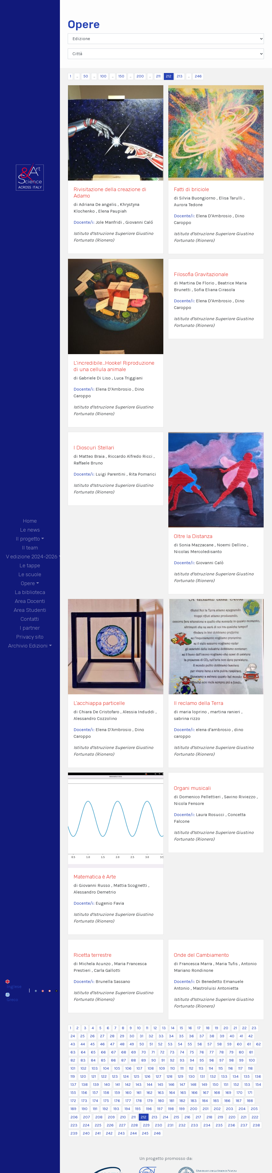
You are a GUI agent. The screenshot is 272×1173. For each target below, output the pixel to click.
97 (221, 1060)
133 (224, 1076)
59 (229, 1044)
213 (180, 76)
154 (258, 1084)
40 (232, 1036)
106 (128, 1068)
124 (126, 1076)
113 (201, 1068)
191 (95, 1108)
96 (211, 1060)
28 (112, 1036)
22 (244, 1028)
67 (113, 1052)
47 (112, 1044)
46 (102, 1044)
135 (247, 1076)
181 (171, 1100)
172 (73, 1100)
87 (123, 1060)
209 (111, 1117)
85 (103, 1060)
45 (92, 1044)
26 (92, 1036)
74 (182, 1052)
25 (82, 1036)
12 (155, 1028)
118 (250, 1068)
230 (158, 1125)
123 (115, 1076)
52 (160, 1044)
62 (258, 1044)
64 (83, 1052)
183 (194, 1100)
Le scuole (29, 574)
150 (121, 76)
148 (193, 1084)
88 (133, 1060)
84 (93, 1060)
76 (201, 1052)
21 (235, 1028)
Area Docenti (30, 601)
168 (217, 1092)
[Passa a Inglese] (13, 984)
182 (182, 1100)
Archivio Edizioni (28, 646)
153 (247, 1084)
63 (73, 1052)
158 (106, 1092)
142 (128, 1084)
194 (127, 1108)
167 (206, 1092)
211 (158, 76)
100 (103, 76)
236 (231, 1125)
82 (73, 1060)
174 (95, 1100)
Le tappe (30, 565)
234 (206, 1125)
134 (236, 1076)
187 (239, 1100)
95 (202, 1060)
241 (98, 1133)
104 (106, 1068)
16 (190, 1028)
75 (192, 1052)
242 (109, 1133)
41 (241, 1036)
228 (134, 1125)
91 (163, 1060)
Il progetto (28, 539)
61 (249, 1044)
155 (73, 1092)
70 (143, 1052)
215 (176, 1117)
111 (182, 1068)
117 (240, 1068)
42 (250, 1036)
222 (255, 1117)
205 (254, 1108)
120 (83, 1076)
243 (121, 1133)
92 (172, 1060)
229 (146, 1125)
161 (139, 1092)
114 (211, 1068)
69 (133, 1052)
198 (171, 1108)
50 (85, 76)
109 (162, 1068)
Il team (30, 547)
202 (217, 1108)
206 (74, 1117)
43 (73, 1044)
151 (226, 1084)
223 (74, 1125)
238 (256, 1125)
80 (241, 1052)
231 (170, 1125)
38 (211, 1036)
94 (192, 1060)
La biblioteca (30, 592)
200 (140, 76)
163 (161, 1092)
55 (190, 1044)
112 (191, 1068)
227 (122, 1125)
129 (180, 1076)
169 (228, 1092)
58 (219, 1044)
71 (153, 1052)
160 (128, 1092)
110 (172, 1068)
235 (219, 1125)
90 (153, 1060)
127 (158, 1076)
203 (229, 1108)
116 (230, 1068)
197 (160, 1108)
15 (181, 1028)
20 (226, 1028)
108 (151, 1068)
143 (139, 1084)
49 (132, 1044)
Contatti (30, 619)
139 (96, 1084)
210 (123, 1117)
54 (180, 1044)
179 (150, 1100)
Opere (28, 583)
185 (216, 1100)
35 (181, 1036)
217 (198, 1117)
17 (199, 1028)
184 (205, 1100)
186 (227, 1100)
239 (74, 1133)
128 (170, 1076)
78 (221, 1052)
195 (138, 1108)
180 (161, 1100)
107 (139, 1068)
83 (83, 1060)
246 (198, 76)
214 (165, 1117)
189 (73, 1108)
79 (231, 1052)
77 (211, 1052)
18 (208, 1028)
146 (171, 1084)
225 (98, 1125)
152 (236, 1084)
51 (151, 1044)
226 (110, 1125)
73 (172, 1052)
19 (216, 1028)
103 (95, 1068)
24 (73, 1036)
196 (149, 1108)
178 (139, 1100)
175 (106, 1100)
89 (143, 1060)
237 (244, 1125)
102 (83, 1068)
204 (242, 1108)
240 (86, 1133)
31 (141, 1036)
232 (182, 1125)
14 (172, 1028)
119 (73, 1076)
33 (161, 1036)
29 (122, 1036)
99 (241, 1060)
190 (85, 1108)
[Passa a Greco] (13, 997)
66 (103, 1052)
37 (201, 1036)
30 (131, 1036)
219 (220, 1117)
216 (187, 1117)
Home (30, 521)
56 (199, 1044)
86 (113, 1060)
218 (209, 1117)
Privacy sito (29, 637)
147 (182, 1084)
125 (136, 1076)
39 (222, 1036)
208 (99, 1117)
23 (254, 1028)
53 (170, 1044)
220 (232, 1117)
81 (251, 1052)
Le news (30, 530)
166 (194, 1092)
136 (258, 1076)
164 (172, 1092)
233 (194, 1125)
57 (209, 1044)
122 (104, 1076)
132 (213, 1076)
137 (73, 1084)
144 (149, 1084)
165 (183, 1092)
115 (220, 1068)
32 (151, 1036)
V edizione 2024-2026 (31, 556)
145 (160, 1084)
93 (182, 1060)
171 (250, 1092)
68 (123, 1052)
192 (105, 1108)
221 (243, 1117)
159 (117, 1092)
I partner (30, 628)
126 (147, 1076)
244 (133, 1133)
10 (139, 1028)
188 (250, 1100)
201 (205, 1108)
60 (239, 1044)
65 (93, 1052)
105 (117, 1068)
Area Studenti (30, 610)
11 (147, 1028)
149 (204, 1084)
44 (83, 1044)
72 (162, 1052)
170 (239, 1092)
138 (85, 1084)
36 (191, 1036)
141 (117, 1084)
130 (192, 1076)
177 (128, 1100)
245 (145, 1133)
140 (107, 1084)
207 (86, 1117)
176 (117, 1100)
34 (171, 1036)
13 (164, 1028)
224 (86, 1125)
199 (182, 1108)
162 (149, 1092)
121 (93, 1076)
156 (84, 1092)
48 (122, 1044)
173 (84, 1100)
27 (102, 1036)
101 (73, 1068)
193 (116, 1108)
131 (202, 1076)
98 (231, 1060)
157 (95, 1092)
